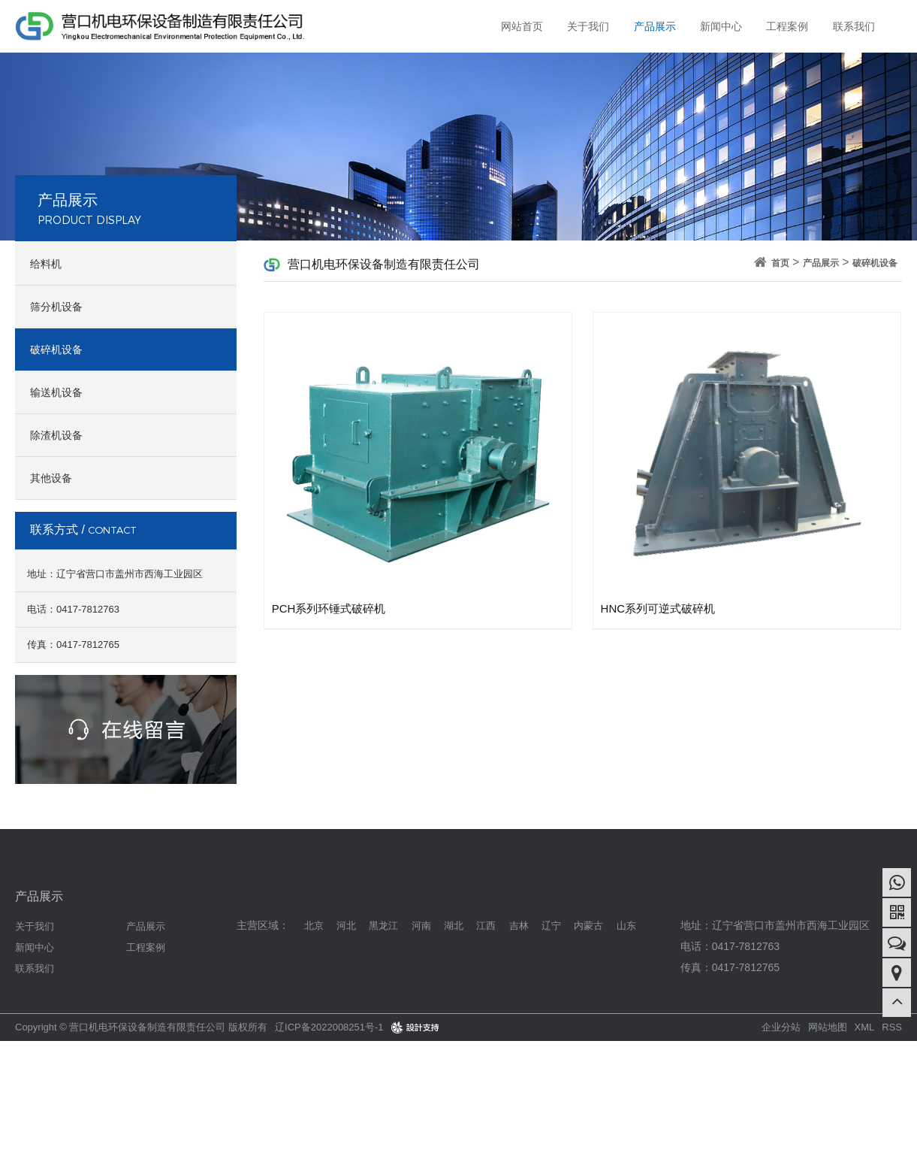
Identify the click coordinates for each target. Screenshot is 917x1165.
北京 (314, 925)
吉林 (519, 925)
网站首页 (520, 26)
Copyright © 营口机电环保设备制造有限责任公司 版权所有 (141, 1027)
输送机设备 (56, 392)
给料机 (46, 264)
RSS (892, 1027)
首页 (780, 263)
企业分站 (781, 1027)
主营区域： (263, 925)
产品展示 (653, 26)
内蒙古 (588, 925)
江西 (486, 925)
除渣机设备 (56, 435)
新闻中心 (720, 26)
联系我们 (854, 26)
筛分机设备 (56, 307)
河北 (346, 925)
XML (865, 1027)
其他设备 (51, 478)
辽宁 (551, 925)
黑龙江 (383, 925)
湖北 (453, 925)
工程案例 (787, 26)
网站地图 (827, 1027)
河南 (421, 925)
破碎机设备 (56, 349)
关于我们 (587, 26)
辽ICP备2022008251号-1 (329, 1027)
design (405, 1027)
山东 (626, 925)
